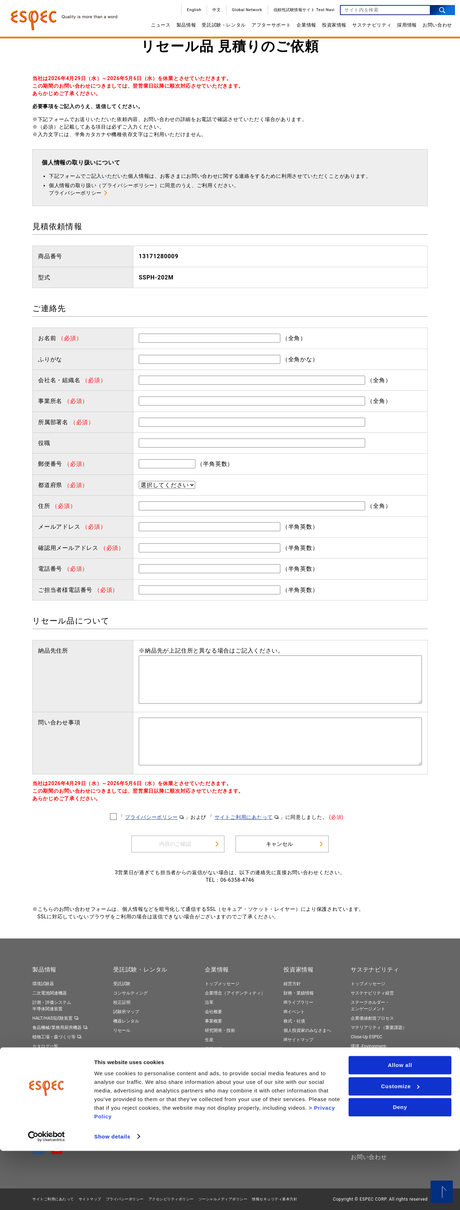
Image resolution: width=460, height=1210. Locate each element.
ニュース (158, 27)
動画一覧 (41, 1055)
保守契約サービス (130, 1064)
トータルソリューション (56, 1074)
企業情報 (304, 27)
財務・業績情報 (299, 993)
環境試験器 (43, 983)
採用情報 (404, 27)
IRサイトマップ (298, 1039)
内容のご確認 (175, 844)
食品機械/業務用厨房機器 (57, 1027)
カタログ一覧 (45, 1046)
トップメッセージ (222, 983)
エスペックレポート (370, 1081)
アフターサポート (268, 27)
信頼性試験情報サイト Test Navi (301, 12)
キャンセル (279, 844)
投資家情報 (331, 27)
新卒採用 (292, 1074)
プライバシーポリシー (75, 193)
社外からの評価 (366, 1099)
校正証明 (121, 1002)
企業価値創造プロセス (372, 1018)
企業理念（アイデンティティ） (235, 993)
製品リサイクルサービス (137, 1102)
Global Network (244, 12)
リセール (121, 1030)
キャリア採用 (296, 1083)
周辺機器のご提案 (130, 1083)
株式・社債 (294, 1021)
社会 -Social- (362, 1055)
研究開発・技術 (220, 1030)
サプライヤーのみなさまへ (231, 1068)
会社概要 (213, 1011)
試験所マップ (126, 1011)
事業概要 (213, 1021)
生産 (209, 1039)
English (191, 12)
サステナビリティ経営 (372, 993)
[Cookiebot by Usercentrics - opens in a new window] (46, 1196)
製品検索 (41, 1065)
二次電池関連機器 (49, 993)
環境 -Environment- (369, 1046)
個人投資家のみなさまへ (307, 1030)
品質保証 (213, 1049)
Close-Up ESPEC (366, 1036)
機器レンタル (126, 1021)
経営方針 (292, 983)
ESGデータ (361, 1090)
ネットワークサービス (134, 1074)
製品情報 (184, 27)
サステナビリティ (369, 27)
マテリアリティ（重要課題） (379, 1027)
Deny (400, 1167)
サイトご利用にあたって (244, 817)
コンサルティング (130, 993)
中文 (214, 12)
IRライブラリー (298, 1002)
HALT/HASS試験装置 (52, 1018)
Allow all (400, 1125)
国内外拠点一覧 (220, 1058)
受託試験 (121, 983)
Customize (400, 1145)
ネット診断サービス (132, 1092)
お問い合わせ (435, 27)
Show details (112, 1196)
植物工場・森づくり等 (53, 1036)
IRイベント (294, 1011)
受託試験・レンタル (221, 27)
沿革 (209, 1002)
